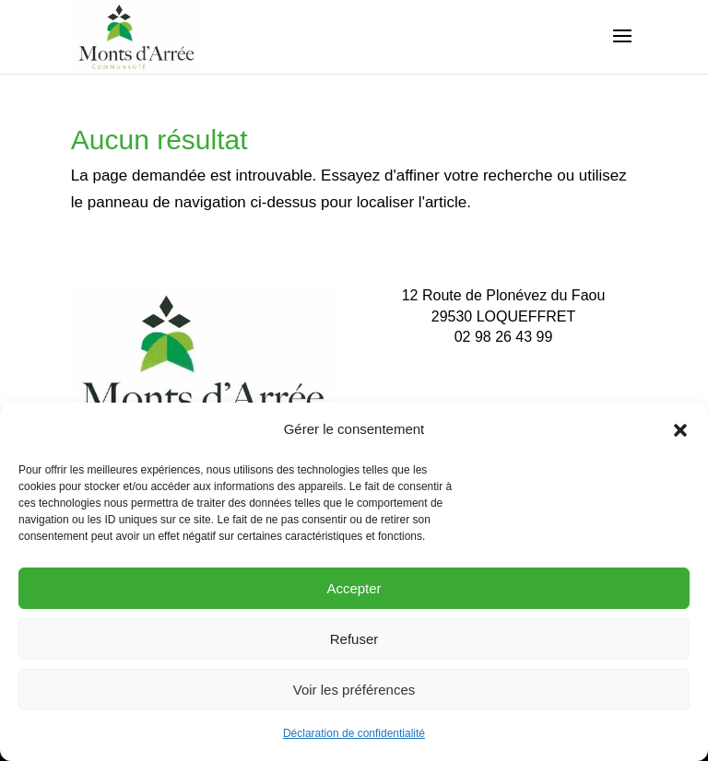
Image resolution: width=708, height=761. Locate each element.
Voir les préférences (354, 689)
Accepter (353, 588)
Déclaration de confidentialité (354, 733)
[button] (680, 430)
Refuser (354, 639)
